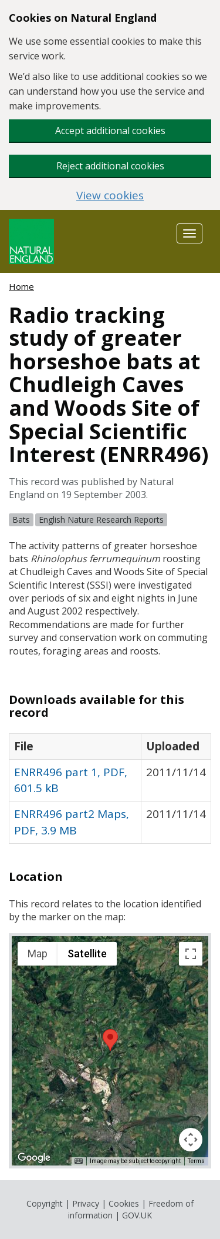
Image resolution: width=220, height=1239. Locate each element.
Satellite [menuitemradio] (87, 953)
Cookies (124, 1203)
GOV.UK (137, 1215)
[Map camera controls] (190, 1139)
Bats (21, 519)
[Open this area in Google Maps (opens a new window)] (34, 1157)
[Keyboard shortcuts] (79, 1161)
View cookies (110, 195)
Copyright (44, 1203)
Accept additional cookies (110, 130)
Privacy (85, 1203)
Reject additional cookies (110, 165)
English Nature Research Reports (101, 519)
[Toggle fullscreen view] (190, 954)
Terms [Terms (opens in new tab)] (196, 1161)
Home (21, 286)
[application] (110, 1050)
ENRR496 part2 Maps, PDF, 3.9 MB (71, 821)
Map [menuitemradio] (38, 953)
